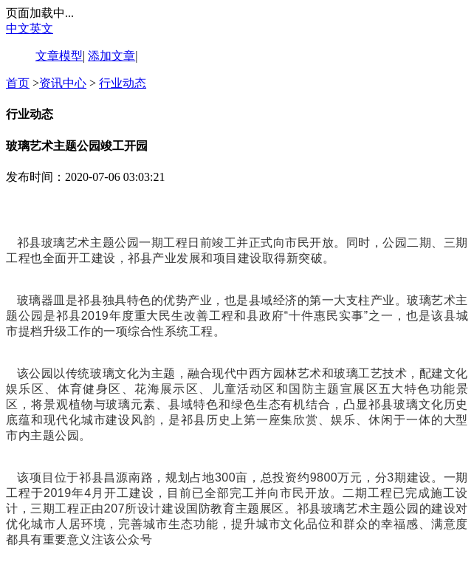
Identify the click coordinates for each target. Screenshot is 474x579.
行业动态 (122, 83)
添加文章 (111, 55)
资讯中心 (62, 83)
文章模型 (59, 55)
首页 (18, 83)
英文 (41, 28)
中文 (18, 28)
